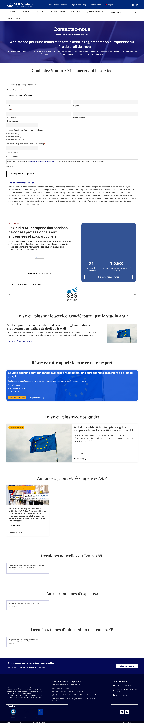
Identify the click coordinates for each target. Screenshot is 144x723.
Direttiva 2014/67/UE (15, 136)
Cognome (76, 105)
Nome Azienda (12, 120)
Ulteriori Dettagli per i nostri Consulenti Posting (25, 143)
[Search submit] (135, 13)
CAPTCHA (10, 166)
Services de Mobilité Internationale (67, 684)
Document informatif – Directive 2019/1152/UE (24, 602)
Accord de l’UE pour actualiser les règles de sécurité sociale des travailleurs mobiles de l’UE (26, 565)
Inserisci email (11, 117)
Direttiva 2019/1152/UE (16, 139)
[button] (110, 4)
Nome (8, 105)
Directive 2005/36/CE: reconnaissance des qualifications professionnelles (23, 639)
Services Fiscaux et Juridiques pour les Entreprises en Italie (75, 693)
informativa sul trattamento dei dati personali (41, 161)
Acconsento (13, 156)
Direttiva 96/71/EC (14, 133)
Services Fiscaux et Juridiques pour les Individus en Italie (74, 697)
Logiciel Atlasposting (61, 687)
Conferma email (79, 117)
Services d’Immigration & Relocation (67, 689)
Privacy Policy (127, 720)
